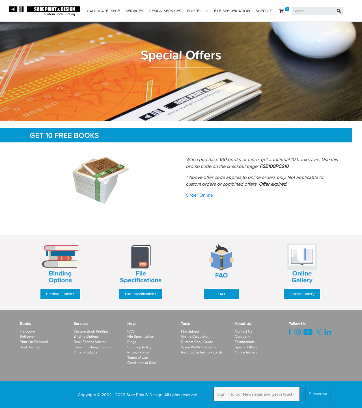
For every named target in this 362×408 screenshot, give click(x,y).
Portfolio (197, 11)
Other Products (85, 352)
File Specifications (140, 294)
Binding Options (60, 294)
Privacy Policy (138, 352)
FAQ (221, 294)
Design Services (165, 11)
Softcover (27, 336)
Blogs (131, 342)
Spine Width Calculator (199, 347)
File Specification (232, 11)
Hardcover (28, 331)
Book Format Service (90, 342)
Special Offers (246, 347)
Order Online (199, 195)
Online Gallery (302, 294)
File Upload (190, 331)
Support (264, 11)
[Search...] (317, 11)
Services (134, 11)
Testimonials (245, 342)
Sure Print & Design (144, 394)
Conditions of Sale (141, 363)
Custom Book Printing (91, 331)
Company (242, 336)
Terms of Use (137, 357)
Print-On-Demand (34, 342)
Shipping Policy (139, 347)
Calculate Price (103, 11)
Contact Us (243, 331)
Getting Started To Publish (201, 352)
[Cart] (284, 11)
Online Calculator (194, 336)
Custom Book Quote (197, 342)
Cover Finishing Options (92, 347)
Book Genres (30, 347)
